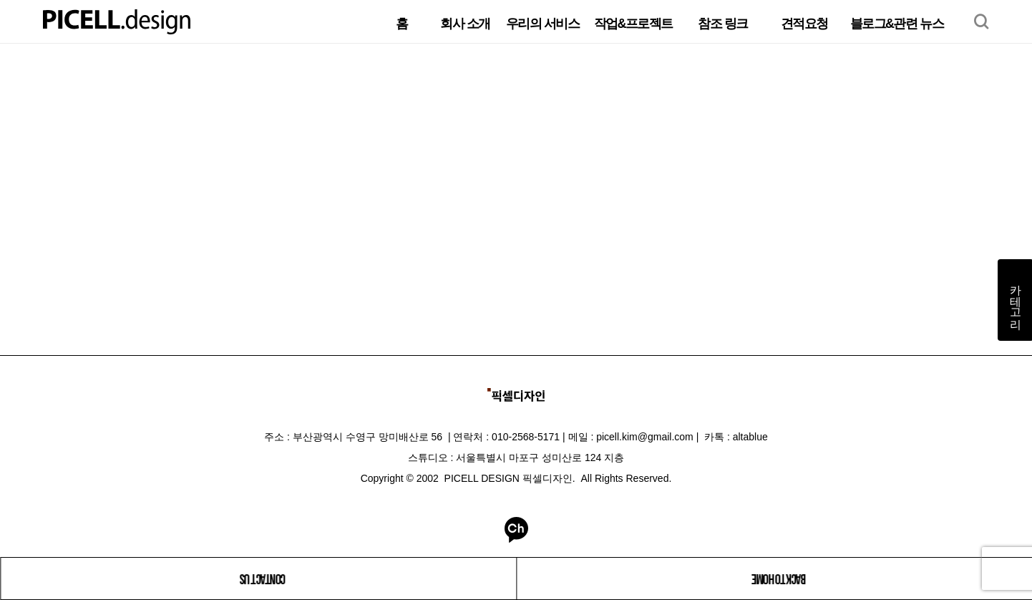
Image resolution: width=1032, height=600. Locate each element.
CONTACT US (263, 578)
